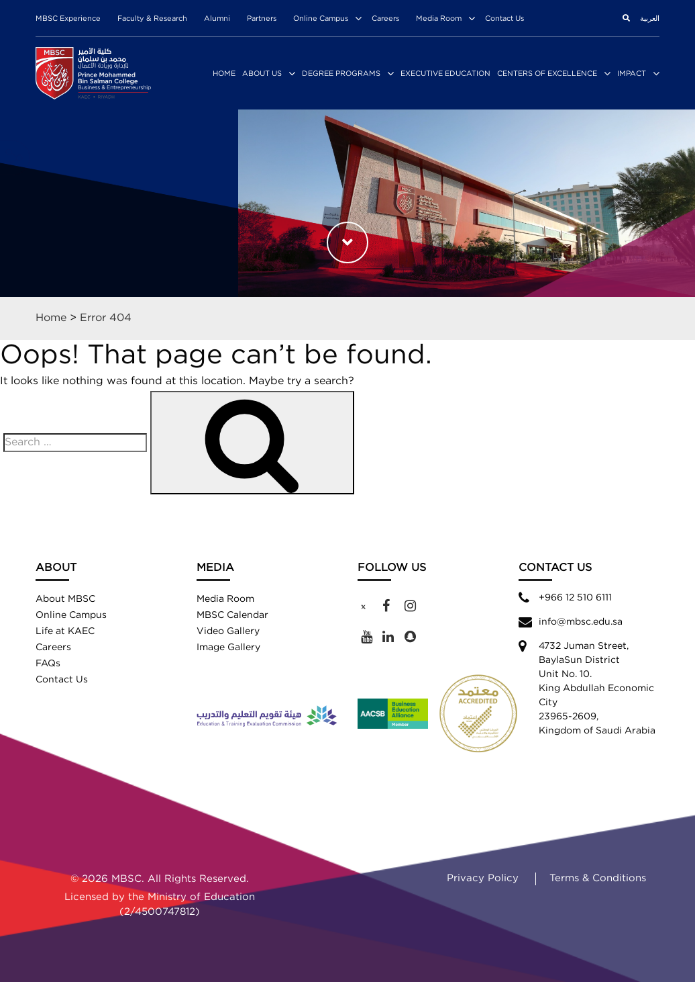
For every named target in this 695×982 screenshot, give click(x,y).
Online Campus (320, 18)
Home (224, 74)
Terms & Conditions (597, 878)
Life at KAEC (65, 631)
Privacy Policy (483, 878)
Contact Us (504, 18)
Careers (385, 18)
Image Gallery (228, 647)
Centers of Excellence (547, 74)
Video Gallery (228, 631)
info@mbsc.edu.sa (581, 622)
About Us (262, 74)
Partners (261, 18)
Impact (631, 74)
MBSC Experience (68, 18)
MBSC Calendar (232, 615)
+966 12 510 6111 (575, 598)
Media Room (439, 18)
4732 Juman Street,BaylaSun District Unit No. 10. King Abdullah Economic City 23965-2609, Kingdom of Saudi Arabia (597, 688)
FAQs (48, 664)
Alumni (217, 18)
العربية (649, 18)
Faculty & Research (152, 18)
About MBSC (65, 599)
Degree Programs (341, 74)
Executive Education (445, 74)
